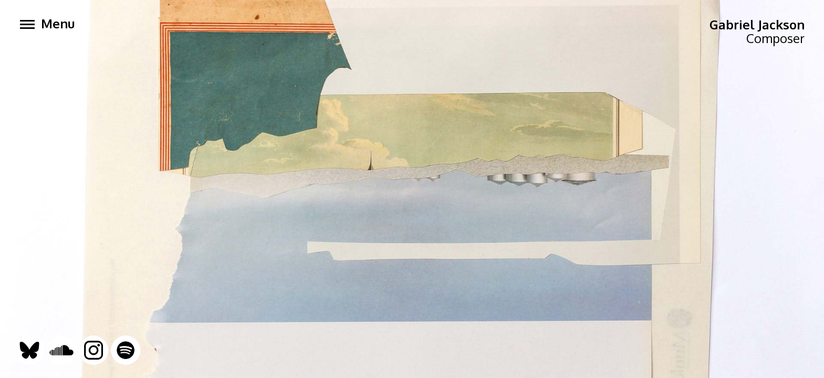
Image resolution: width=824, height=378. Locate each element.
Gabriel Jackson (757, 24)
